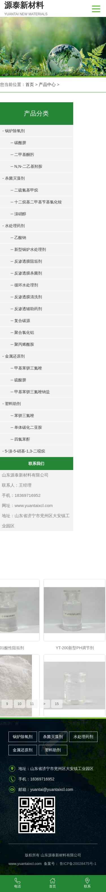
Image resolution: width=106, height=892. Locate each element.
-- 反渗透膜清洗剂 (23, 297)
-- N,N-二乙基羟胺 (23, 166)
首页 (29, 84)
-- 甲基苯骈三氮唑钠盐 (27, 392)
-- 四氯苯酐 (17, 439)
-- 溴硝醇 (15, 214)
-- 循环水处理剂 (21, 285)
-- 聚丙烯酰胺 (19, 344)
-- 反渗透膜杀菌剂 (23, 273)
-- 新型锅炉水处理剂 (25, 249)
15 (57, 708)
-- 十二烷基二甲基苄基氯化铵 (33, 202)
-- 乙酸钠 (15, 237)
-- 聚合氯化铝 (19, 332)
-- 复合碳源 (17, 320)
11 (32, 708)
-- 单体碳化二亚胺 (23, 427)
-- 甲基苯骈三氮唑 (23, 368)
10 (19, 708)
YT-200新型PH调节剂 (75, 695)
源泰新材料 (25, 9)
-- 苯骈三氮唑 (19, 415)
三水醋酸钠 (75, 770)
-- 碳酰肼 (15, 142)
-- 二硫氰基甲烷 (21, 190)
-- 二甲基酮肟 (19, 154)
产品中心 (47, 84)
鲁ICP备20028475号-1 (77, 863)
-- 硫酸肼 (15, 380)
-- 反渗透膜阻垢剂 (23, 261)
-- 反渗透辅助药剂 (23, 308)
